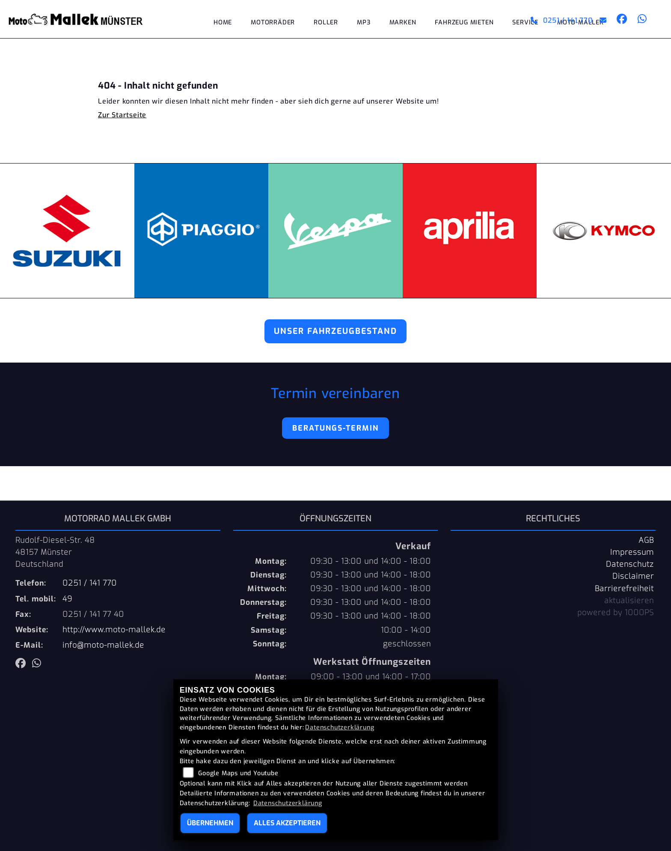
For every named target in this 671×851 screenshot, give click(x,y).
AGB (646, 540)
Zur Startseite (122, 114)
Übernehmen (210, 822)
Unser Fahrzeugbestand (335, 331)
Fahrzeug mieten (464, 22)
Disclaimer (633, 576)
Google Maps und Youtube (238, 773)
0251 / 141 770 (562, 20)
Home (223, 22)
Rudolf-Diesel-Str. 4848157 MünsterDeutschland (55, 552)
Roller (326, 22)
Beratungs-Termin (335, 428)
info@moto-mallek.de (103, 645)
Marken (402, 22)
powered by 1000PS (615, 612)
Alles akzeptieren (287, 822)
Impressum (632, 552)
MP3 (363, 22)
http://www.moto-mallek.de (114, 630)
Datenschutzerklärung (339, 727)
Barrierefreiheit (624, 588)
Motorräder (273, 22)
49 (67, 599)
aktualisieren (629, 600)
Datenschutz (630, 564)
